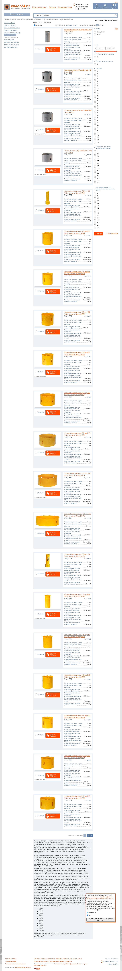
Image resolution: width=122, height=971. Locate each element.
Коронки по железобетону (12, 28)
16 (97, 73)
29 (98, 93)
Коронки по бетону (9, 23)
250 (98, 170)
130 (98, 203)
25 (97, 88)
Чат (89, 915)
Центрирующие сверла (10, 47)
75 (97, 151)
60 (98, 123)
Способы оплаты (10, 958)
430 (98, 178)
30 (98, 96)
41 (97, 113)
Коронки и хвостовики (50, 19)
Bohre (98, 34)
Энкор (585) (101, 32)
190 (98, 166)
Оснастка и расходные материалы (29, 19)
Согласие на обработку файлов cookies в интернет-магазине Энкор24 (61, 964)
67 (97, 130)
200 (98, 168)
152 (98, 140)
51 (97, 120)
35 (97, 100)
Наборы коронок (9, 39)
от (95, 48)
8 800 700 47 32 (82, 5)
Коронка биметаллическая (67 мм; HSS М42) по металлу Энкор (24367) (77, 394)
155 (98, 158)
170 (98, 161)
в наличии (38, 25)
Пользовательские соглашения (15, 964)
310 (98, 173)
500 (98, 180)
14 (97, 71)
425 (98, 225)
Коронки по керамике (10, 30)
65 (97, 127)
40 (98, 110)
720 (98, 183)
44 (98, 118)
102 (98, 135)
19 (97, 78)
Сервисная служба (65, 7)
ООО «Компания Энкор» (22, 967)
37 (97, 103)
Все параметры (113, 233)
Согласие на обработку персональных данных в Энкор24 (53, 961)
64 (98, 125)
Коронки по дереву (9, 25)
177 (98, 142)
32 (98, 57)
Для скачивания (10, 961)
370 (98, 175)
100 (98, 153)
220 (98, 215)
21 (97, 81)
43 (98, 115)
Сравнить (41, 49)
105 (98, 198)
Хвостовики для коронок (11, 44)
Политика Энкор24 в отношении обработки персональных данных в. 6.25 (58, 958)
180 (98, 163)
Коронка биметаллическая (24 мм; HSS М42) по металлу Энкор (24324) (77, 596)
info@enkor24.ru (81, 9)
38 (98, 105)
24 (98, 86)
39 (98, 108)
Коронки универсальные (11, 37)
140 (98, 137)
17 (97, 76)
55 (97, 193)
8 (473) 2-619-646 (82, 7)
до (104, 48)
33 (98, 98)
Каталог (13, 19)
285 (98, 220)
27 (97, 91)
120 (98, 200)
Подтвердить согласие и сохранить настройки (101, 919)
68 (98, 132)
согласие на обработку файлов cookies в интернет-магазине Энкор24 (99, 897)
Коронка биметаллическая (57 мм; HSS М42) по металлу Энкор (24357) (77, 757)
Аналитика (91, 913)
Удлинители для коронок (11, 42)
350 (98, 223)
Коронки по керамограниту (12, 33)
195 (98, 213)
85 (97, 196)
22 (98, 83)
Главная (6, 19)
